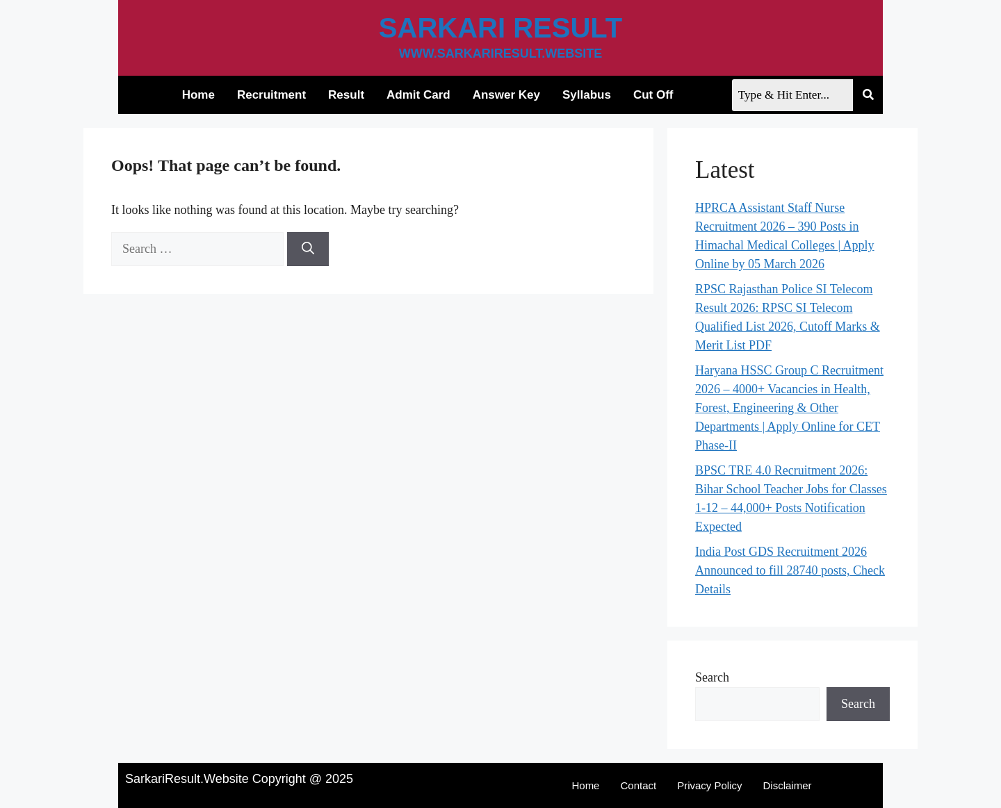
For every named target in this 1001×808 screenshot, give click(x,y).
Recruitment (267, 94)
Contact (638, 785)
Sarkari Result (500, 28)
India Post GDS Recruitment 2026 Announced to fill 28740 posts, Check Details (790, 570)
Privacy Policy (709, 785)
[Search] (308, 249)
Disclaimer (787, 785)
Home (194, 94)
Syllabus (583, 94)
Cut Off (649, 94)
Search (712, 677)
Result (343, 94)
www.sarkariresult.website (501, 53)
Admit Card (415, 94)
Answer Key (502, 94)
